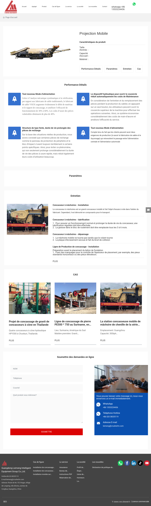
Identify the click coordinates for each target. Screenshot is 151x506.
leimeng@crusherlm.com (113, 426)
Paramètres (111, 69)
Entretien (127, 69)
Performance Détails (91, 69)
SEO (5, 502)
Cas (139, 69)
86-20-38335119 (13, 476)
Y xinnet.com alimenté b (121, 502)
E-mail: (3, 479)
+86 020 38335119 (110, 417)
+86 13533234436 (110, 407)
